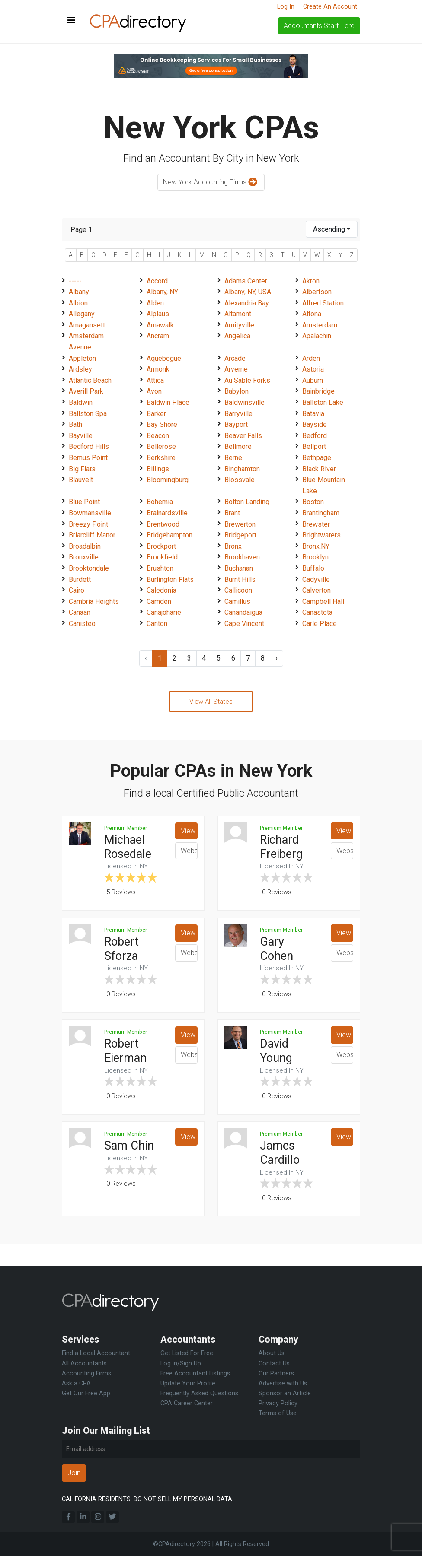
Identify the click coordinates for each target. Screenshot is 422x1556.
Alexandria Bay (246, 303)
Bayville (81, 436)
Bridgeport (240, 535)
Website (189, 852)
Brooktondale (89, 568)
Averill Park (86, 391)
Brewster (316, 524)
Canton (157, 623)
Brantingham (320, 513)
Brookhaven (242, 557)
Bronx (233, 546)
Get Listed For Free (186, 1353)
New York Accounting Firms (211, 182)
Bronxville (84, 557)
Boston (313, 502)
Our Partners (276, 1373)
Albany (79, 292)
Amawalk (160, 325)
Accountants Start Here (319, 26)
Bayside (314, 424)
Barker (156, 414)
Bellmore (238, 446)
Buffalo (313, 568)
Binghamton (242, 469)
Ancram (158, 336)
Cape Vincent (244, 623)
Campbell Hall (323, 601)
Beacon (158, 436)
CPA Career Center (186, 1403)
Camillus (237, 601)
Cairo (76, 590)
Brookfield (162, 557)
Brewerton (240, 524)
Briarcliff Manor (92, 535)
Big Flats (82, 469)
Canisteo (82, 623)
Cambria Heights (94, 601)
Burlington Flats (170, 579)
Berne (233, 458)
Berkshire (161, 458)
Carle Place (319, 623)
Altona (311, 314)
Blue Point (84, 502)
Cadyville (316, 579)
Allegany (82, 314)
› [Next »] (276, 658)
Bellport (314, 446)
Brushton (160, 568)
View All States (211, 702)
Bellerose (161, 446)
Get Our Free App (86, 1393)
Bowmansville (90, 513)
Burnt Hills (240, 579)
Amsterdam (319, 325)
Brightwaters (321, 535)
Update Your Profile (187, 1383)
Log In (285, 6)
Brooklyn (315, 557)
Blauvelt (81, 480)
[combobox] (332, 229)
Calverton (316, 590)
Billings (158, 469)
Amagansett (87, 325)
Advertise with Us (283, 1383)
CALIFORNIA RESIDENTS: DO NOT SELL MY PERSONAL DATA (147, 1499)
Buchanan (238, 568)
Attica (155, 380)
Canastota (317, 612)
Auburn (312, 380)
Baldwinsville (244, 402)
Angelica (237, 336)
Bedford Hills (89, 446)
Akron (311, 281)
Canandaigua (243, 612)
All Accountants (84, 1363)
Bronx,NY (315, 546)
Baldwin (81, 402)
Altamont (237, 314)
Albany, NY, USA (247, 292)
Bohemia (160, 502)
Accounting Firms (86, 1373)
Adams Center (245, 281)
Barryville (238, 414)
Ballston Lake (322, 402)
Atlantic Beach (90, 380)
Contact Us (274, 1363)
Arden (311, 358)
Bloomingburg (168, 480)
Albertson (317, 292)
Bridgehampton (169, 535)
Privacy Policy (278, 1403)
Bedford (314, 436)
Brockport (161, 546)
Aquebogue (164, 358)
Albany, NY (162, 292)
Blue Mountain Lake (323, 485)
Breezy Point (88, 524)
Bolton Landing (246, 502)
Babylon (236, 391)
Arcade (235, 358)
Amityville (239, 325)
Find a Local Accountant (96, 1353)
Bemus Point (88, 458)
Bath (75, 424)
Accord (157, 281)
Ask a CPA (76, 1383)
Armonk (158, 369)
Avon (154, 391)
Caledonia (161, 590)
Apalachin (316, 336)
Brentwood (163, 524)
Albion (78, 303)
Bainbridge (318, 391)
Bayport (236, 424)
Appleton (82, 358)
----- (75, 281)
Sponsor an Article (285, 1393)
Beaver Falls (243, 436)
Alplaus (158, 314)
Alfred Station (323, 303)
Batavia (313, 414)
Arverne (236, 369)
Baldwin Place (168, 402)
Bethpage (316, 458)
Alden (155, 303)
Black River (319, 469)
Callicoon (238, 590)
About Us (272, 1353)
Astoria (313, 369)
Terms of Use (278, 1413)
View (188, 833)
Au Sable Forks (247, 380)
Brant (232, 513)
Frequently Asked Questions (199, 1393)
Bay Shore (162, 424)
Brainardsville (167, 513)
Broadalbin (85, 546)
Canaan (79, 612)
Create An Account (330, 6)
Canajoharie (164, 612)
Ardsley (80, 369)
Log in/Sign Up (180, 1363)
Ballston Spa (88, 414)
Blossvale (239, 480)
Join (73, 1473)
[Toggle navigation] (71, 20)
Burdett (80, 579)
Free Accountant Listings (195, 1373)
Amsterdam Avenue (86, 341)
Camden (159, 601)
